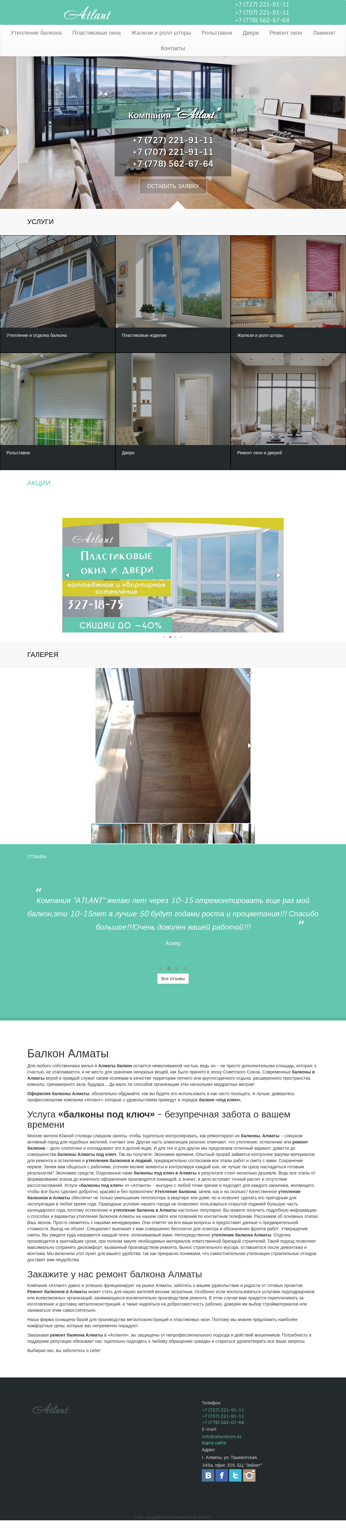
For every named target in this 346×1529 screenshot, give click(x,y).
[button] (68, 584)
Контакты (173, 48)
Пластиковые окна (96, 33)
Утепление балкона (36, 33)
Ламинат (324, 33)
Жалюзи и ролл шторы (161, 33)
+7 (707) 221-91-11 (262, 12)
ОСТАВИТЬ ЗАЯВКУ (173, 188)
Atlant (86, 12)
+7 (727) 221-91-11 (262, 4)
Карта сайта (214, 1451)
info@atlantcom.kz (222, 1445)
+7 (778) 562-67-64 (262, 20)
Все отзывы (173, 987)
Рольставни (217, 33)
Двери (251, 33)
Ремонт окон (285, 33)
